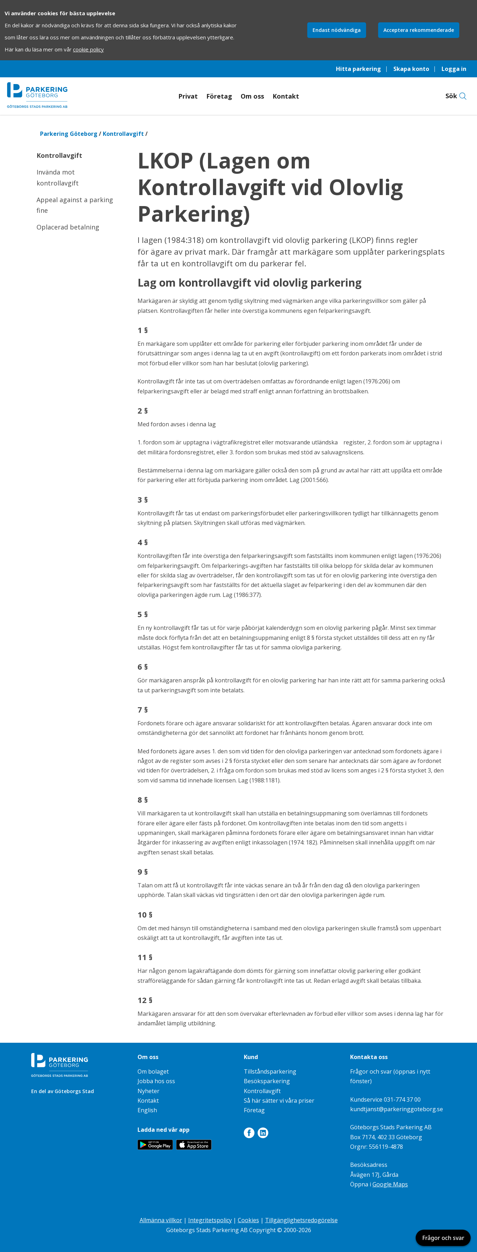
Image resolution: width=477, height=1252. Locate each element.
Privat (188, 96)
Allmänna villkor (161, 1220)
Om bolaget (153, 1071)
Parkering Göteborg (68, 134)
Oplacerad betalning (68, 227)
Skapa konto (411, 69)
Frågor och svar (443, 1238)
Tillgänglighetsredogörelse (301, 1220)
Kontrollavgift (123, 134)
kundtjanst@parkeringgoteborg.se (396, 1109)
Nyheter (148, 1091)
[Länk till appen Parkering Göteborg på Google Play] (155, 1148)
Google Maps (390, 1184)
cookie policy (88, 49)
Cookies (248, 1220)
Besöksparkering (267, 1081)
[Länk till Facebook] (249, 1134)
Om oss (252, 96)
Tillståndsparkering (270, 1071)
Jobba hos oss (156, 1081)
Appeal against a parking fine (75, 205)
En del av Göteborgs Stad (62, 1091)
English (147, 1110)
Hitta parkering (358, 69)
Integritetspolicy (210, 1220)
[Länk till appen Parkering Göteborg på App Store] (194, 1148)
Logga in (454, 69)
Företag (219, 96)
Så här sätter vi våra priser (279, 1100)
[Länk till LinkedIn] (263, 1134)
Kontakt (286, 96)
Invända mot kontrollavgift (58, 177)
